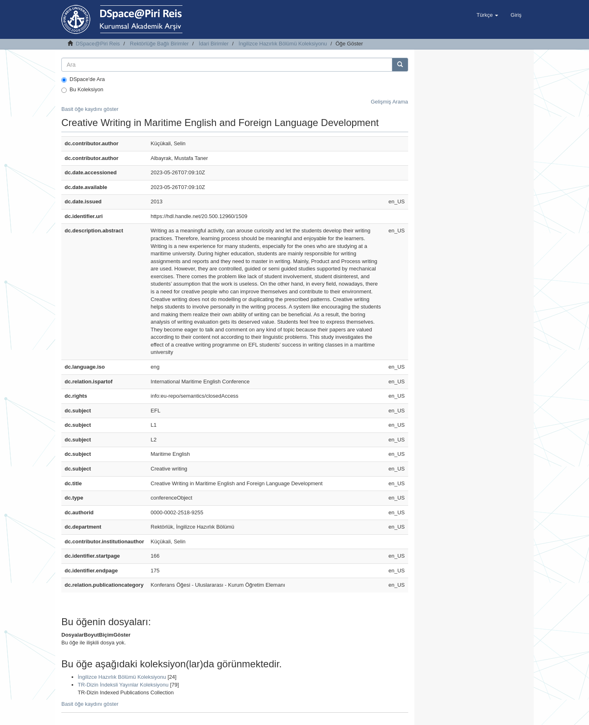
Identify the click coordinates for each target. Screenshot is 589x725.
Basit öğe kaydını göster (89, 109)
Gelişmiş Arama (389, 102)
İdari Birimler (214, 44)
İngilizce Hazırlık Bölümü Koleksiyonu (282, 44)
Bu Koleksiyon (82, 89)
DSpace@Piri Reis (98, 44)
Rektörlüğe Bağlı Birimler (159, 44)
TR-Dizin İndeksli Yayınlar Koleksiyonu (123, 685)
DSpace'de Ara (83, 79)
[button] (487, 15)
